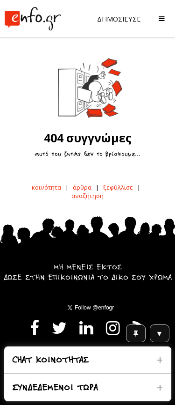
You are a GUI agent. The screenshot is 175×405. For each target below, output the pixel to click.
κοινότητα (46, 187)
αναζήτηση (87, 195)
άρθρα (82, 187)
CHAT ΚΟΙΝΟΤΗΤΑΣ (50, 361)
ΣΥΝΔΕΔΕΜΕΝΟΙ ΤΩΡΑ (55, 388)
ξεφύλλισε (118, 187)
